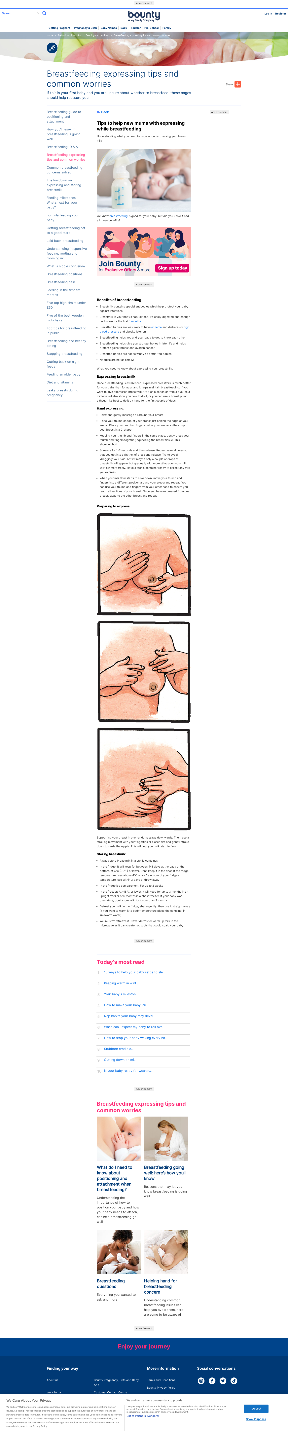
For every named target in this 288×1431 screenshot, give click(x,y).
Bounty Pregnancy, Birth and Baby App (116, 1382)
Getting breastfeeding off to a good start (66, 230)
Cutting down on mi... (120, 1060)
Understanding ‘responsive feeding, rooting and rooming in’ (67, 253)
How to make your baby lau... (126, 1005)
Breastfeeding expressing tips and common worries (66, 157)
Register (280, 13)
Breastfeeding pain (61, 282)
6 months (135, 321)
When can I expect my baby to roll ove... (134, 1027)
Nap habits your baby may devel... (130, 1016)
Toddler (136, 27)
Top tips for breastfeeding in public (66, 330)
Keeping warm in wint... (121, 983)
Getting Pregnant (59, 27)
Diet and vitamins (60, 382)
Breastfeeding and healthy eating (66, 343)
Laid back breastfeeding (65, 241)
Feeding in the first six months (63, 292)
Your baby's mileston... (121, 994)
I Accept (256, 1413)
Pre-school (151, 27)
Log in (268, 13)
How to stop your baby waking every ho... (135, 1038)
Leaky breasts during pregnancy (62, 392)
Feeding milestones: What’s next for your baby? (62, 202)
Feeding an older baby (63, 374)
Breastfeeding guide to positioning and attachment (64, 116)
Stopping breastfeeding (64, 354)
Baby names (109, 27)
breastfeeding (118, 216)
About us (52, 1380)
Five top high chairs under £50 (66, 305)
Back (103, 112)
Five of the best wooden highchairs (65, 318)
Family (166, 27)
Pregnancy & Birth (85, 27)
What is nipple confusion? (66, 266)
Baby (124, 27)
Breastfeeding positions (64, 274)
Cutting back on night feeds (63, 364)
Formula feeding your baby (63, 217)
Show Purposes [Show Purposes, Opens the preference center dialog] (256, 1424)
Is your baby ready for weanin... (128, 1071)
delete (38, 13)
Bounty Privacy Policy (161, 1387)
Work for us (54, 1392)
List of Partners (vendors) (142, 1421)
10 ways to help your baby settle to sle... (134, 972)
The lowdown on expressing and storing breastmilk (64, 185)
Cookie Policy (155, 1395)
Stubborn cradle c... (118, 1049)
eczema (156, 327)
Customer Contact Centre (110, 1392)
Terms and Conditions (161, 1380)
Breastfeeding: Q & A (62, 147)
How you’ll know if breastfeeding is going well (64, 134)
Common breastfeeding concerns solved (64, 170)
